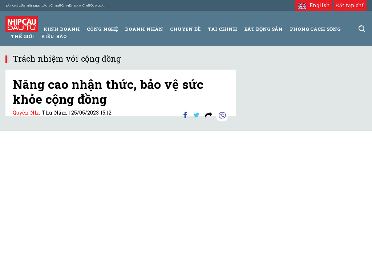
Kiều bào (53, 36)
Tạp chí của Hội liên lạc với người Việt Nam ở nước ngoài (55, 5)
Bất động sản (263, 29)
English (313, 5)
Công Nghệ (102, 29)
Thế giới (22, 36)
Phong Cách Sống (315, 29)
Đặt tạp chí (350, 5)
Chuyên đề (185, 29)
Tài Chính (222, 29)
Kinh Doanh (62, 29)
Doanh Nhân (144, 29)
